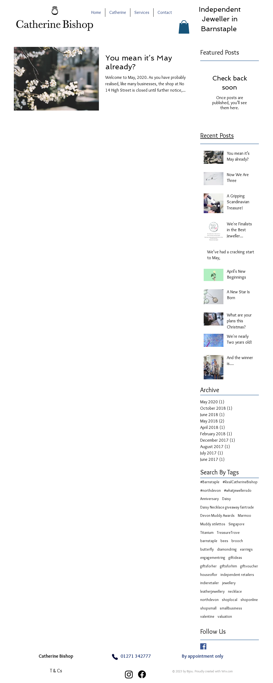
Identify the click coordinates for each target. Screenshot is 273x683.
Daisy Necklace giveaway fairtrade (227, 507)
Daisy (226, 498)
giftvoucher (249, 566)
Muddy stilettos (212, 524)
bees (224, 540)
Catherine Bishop (56, 656)
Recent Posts (217, 135)
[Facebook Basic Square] (203, 646)
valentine (207, 616)
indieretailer (209, 582)
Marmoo (244, 515)
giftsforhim (228, 566)
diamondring (227, 549)
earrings (246, 549)
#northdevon (210, 490)
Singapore (236, 524)
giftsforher (208, 566)
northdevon (209, 599)
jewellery (229, 582)
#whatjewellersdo (237, 490)
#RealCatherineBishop (240, 481)
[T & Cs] (56, 671)
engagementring (212, 557)
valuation (225, 616)
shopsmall (208, 608)
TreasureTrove (228, 532)
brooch (237, 540)
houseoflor (208, 574)
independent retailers (237, 574)
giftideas (235, 557)
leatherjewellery (212, 591)
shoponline (249, 599)
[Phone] (114, 657)
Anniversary (209, 498)
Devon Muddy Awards (217, 515)
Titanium (207, 532)
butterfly (207, 549)
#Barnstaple (209, 481)
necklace (235, 591)
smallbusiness (231, 608)
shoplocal (229, 599)
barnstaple (208, 540)
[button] (184, 27)
